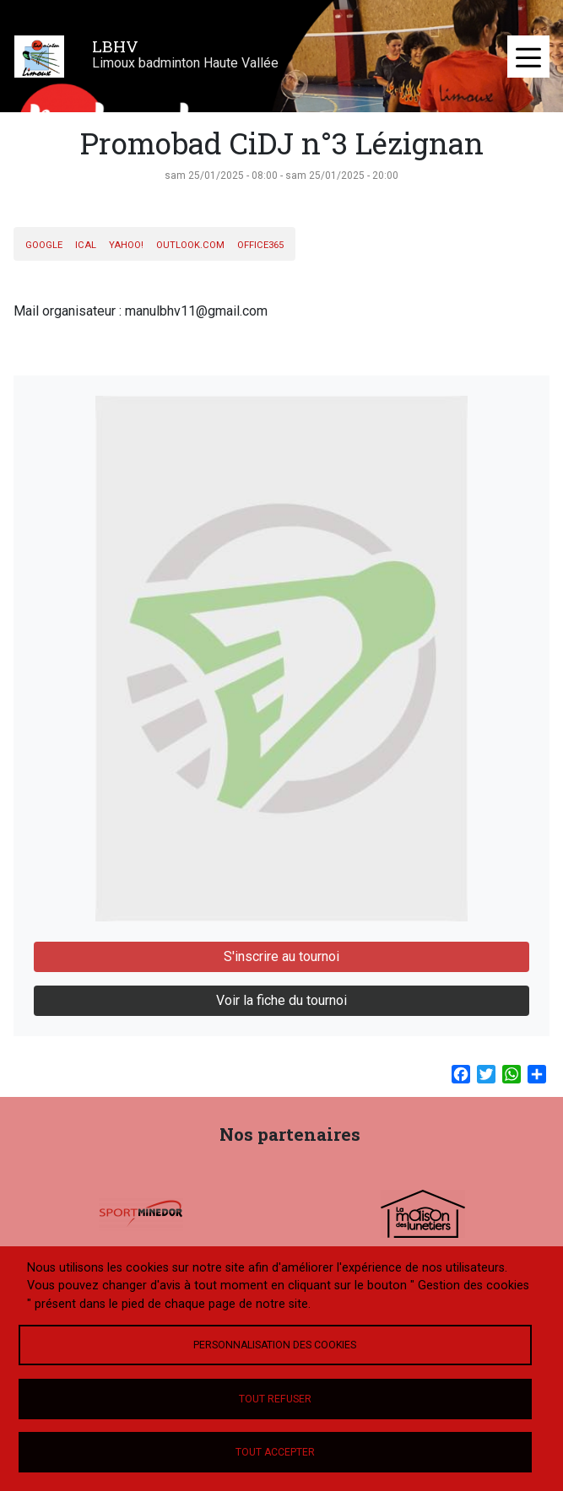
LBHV (115, 46)
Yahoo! (126, 245)
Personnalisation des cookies (274, 1345)
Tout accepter (275, 1452)
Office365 (260, 245)
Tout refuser (275, 1399)
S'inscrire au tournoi (281, 956)
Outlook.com (190, 245)
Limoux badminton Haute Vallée (185, 63)
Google (43, 245)
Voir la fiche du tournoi (281, 1000)
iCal (85, 245)
